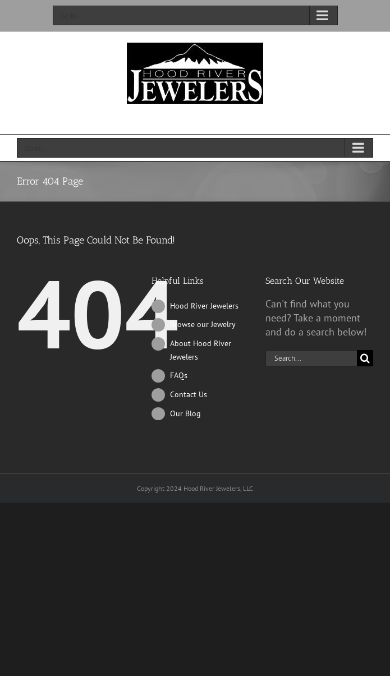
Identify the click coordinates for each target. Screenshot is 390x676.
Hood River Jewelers (204, 306)
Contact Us (188, 394)
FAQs (178, 375)
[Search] (365, 358)
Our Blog (185, 413)
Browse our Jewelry (203, 324)
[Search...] (311, 358)
